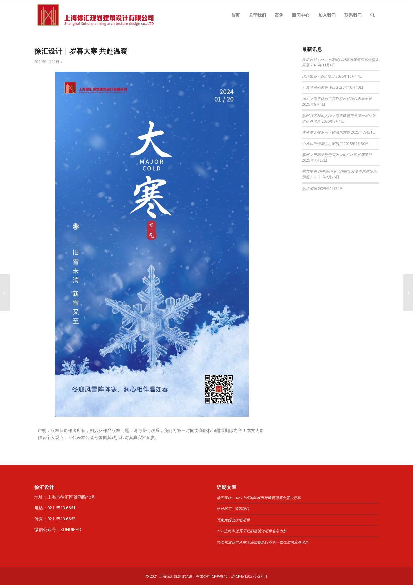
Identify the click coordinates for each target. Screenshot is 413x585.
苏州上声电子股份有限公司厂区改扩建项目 (337, 155)
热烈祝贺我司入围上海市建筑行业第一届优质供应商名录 (263, 542)
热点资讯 (309, 189)
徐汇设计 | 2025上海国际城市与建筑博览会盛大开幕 (259, 498)
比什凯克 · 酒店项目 (318, 76)
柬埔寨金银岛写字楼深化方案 (326, 132)
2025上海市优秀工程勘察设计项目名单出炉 (337, 99)
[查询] (372, 15)
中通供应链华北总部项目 (322, 144)
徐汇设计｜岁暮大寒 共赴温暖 (80, 51)
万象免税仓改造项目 (318, 87)
